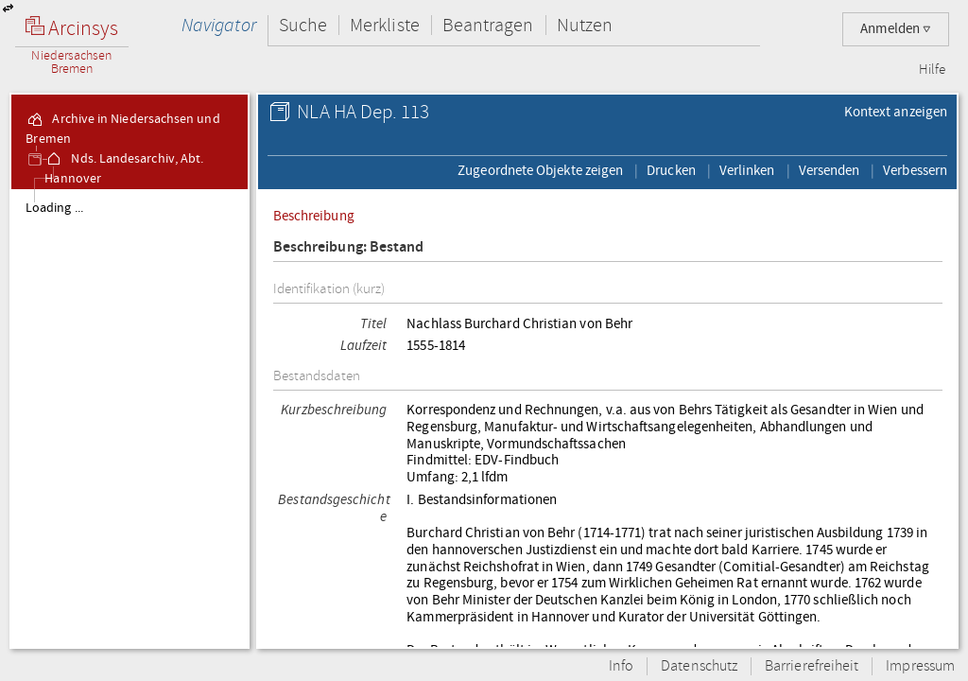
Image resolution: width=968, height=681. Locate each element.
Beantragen (488, 25)
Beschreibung (313, 215)
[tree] (129, 418)
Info (621, 666)
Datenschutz (699, 666)
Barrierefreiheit (811, 666)
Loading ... (54, 208)
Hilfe (932, 70)
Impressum (920, 666)
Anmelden (895, 29)
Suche (303, 25)
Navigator (219, 25)
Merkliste (385, 25)
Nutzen (585, 25)
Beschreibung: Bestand (348, 247)
